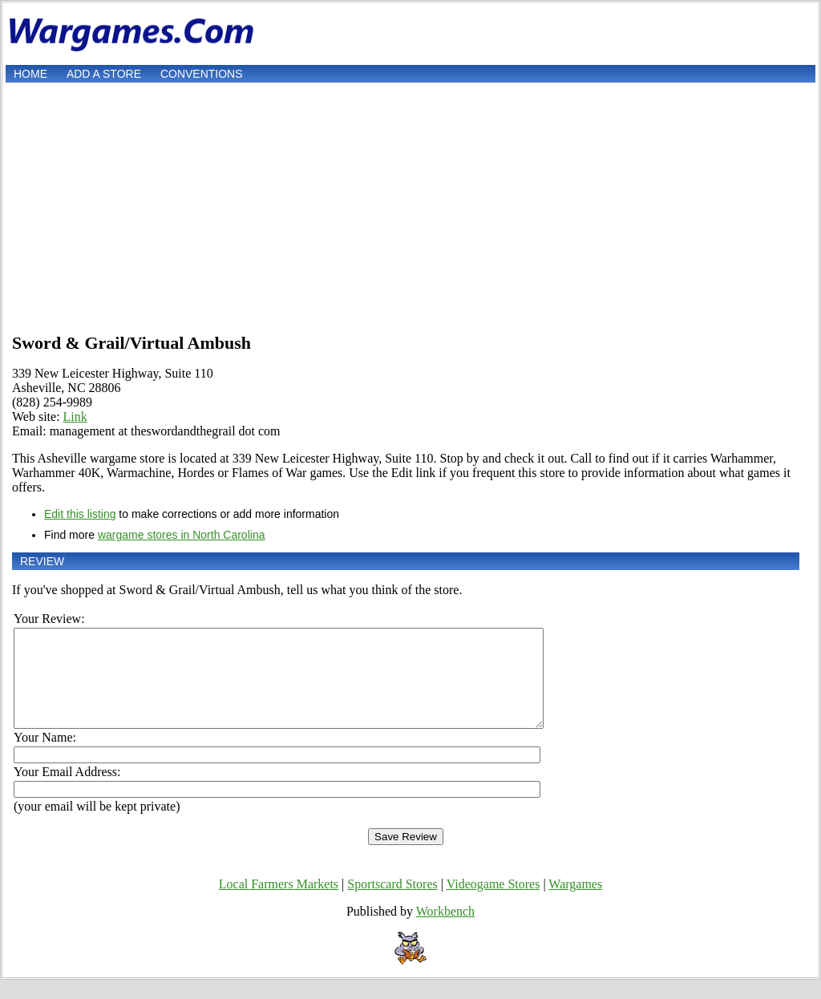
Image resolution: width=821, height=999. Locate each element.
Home (30, 73)
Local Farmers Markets (278, 903)
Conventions (201, 73)
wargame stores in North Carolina (181, 534)
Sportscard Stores (392, 903)
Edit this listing (79, 514)
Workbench (445, 930)
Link (75, 416)
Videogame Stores (493, 903)
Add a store (104, 73)
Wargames (575, 903)
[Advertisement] (410, 206)
